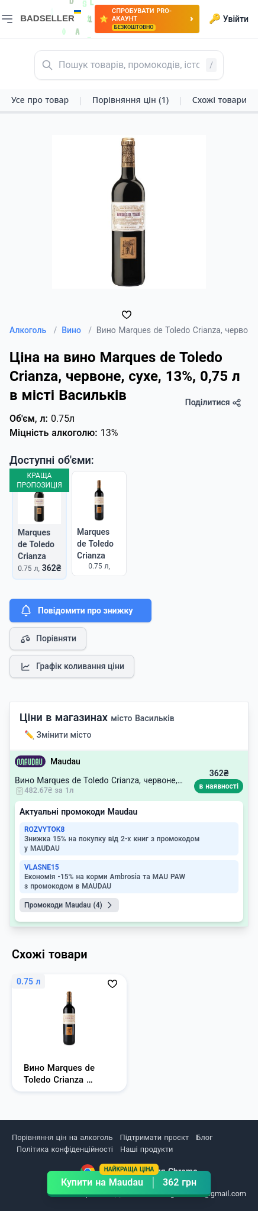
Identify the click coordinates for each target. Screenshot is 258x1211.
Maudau (65, 761)
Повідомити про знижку (76, 610)
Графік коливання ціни (72, 667)
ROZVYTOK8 (44, 829)
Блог (204, 1137)
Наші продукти (146, 1149)
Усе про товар (40, 99)
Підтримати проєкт (154, 1137)
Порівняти (48, 639)
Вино (77, 330)
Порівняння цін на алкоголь (62, 1137)
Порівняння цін (130, 99)
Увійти (229, 19)
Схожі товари (219, 99)
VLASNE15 (41, 867)
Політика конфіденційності (65, 1149)
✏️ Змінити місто (58, 734)
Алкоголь (33, 330)
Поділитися (213, 403)
